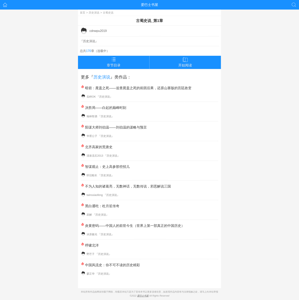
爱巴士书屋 (149, 5)
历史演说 (94, 12)
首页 (82, 12)
